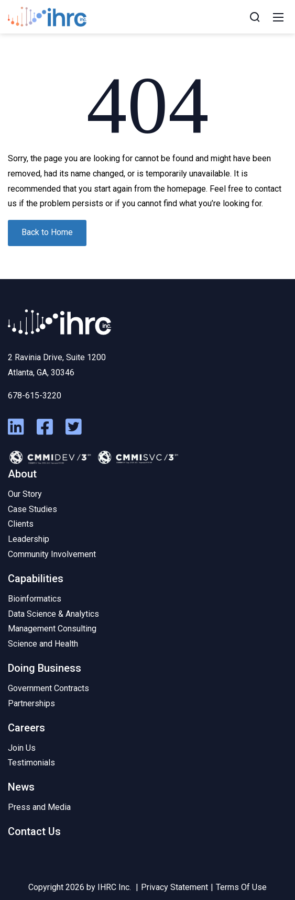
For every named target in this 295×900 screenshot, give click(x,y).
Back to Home (47, 232)
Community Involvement (52, 554)
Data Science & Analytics (53, 614)
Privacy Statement (174, 887)
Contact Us (34, 831)
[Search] (255, 17)
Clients (21, 524)
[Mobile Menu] (278, 17)
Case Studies (32, 509)
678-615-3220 (34, 396)
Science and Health (43, 644)
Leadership (28, 539)
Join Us (22, 748)
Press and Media (39, 807)
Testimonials (31, 763)
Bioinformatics (34, 599)
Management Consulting (52, 629)
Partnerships (31, 703)
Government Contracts (48, 688)
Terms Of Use (241, 887)
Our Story (25, 494)
